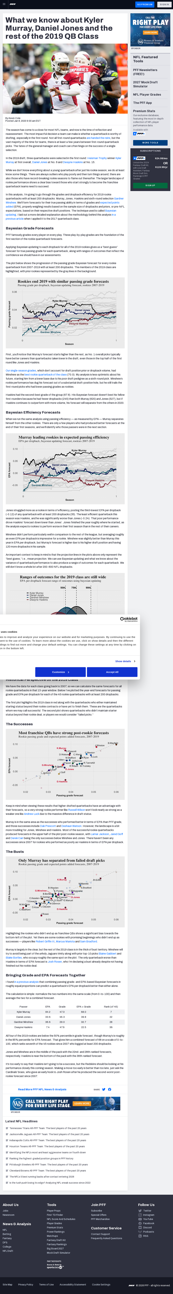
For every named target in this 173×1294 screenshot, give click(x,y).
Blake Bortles (14, 957)
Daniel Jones (39, 162)
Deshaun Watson (71, 826)
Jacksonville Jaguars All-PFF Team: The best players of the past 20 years (47, 1134)
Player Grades (54, 1223)
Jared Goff (116, 834)
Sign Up (150, 185)
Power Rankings (56, 1232)
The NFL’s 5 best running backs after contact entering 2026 (39, 1177)
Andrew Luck (31, 813)
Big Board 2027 (55, 1248)
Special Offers (98, 1215)
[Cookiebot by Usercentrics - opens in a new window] (145, 619)
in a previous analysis (26, 981)
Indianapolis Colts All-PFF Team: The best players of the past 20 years (45, 1140)
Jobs (5, 1211)
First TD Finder (55, 1215)
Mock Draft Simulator (58, 1253)
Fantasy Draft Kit (56, 1240)
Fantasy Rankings (57, 1244)
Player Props (53, 1211)
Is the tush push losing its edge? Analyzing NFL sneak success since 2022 (48, 1183)
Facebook (148, 1223)
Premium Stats (55, 1227)
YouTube (148, 1219)
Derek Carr (17, 838)
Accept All (136, 671)
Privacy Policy (25, 1284)
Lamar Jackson (100, 834)
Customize (86, 671)
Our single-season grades (21, 370)
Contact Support (100, 1234)
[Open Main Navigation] (4, 4)
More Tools (150, 143)
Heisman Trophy (97, 158)
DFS (5, 1242)
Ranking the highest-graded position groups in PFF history (39, 1158)
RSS (145, 1236)
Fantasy (7, 1238)
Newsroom (8, 1215)
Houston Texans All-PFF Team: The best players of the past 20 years (45, 1146)
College (7, 1247)
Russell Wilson (76, 809)
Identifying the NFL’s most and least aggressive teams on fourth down (45, 1152)
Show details (146, 661)
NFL (5, 1230)
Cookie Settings (101, 1284)
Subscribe (96, 1211)
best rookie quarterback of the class (45, 374)
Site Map (7, 1284)
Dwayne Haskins (73, 162)
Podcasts (148, 1232)
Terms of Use (46, 1284)
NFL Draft (8, 1251)
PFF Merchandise (100, 1219)
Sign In (164, 4)
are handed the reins (98, 138)
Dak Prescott (48, 826)
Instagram (148, 1215)
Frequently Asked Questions (106, 1238)
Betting (7, 1234)
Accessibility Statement (73, 1284)
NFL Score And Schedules (61, 1219)
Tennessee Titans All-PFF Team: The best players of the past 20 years (45, 1128)
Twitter (147, 1211)
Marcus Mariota (65, 941)
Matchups (52, 1236)
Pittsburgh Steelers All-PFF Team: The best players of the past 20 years (46, 1164)
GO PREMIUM (145, 4)
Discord (147, 1227)
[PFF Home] (13, 4)
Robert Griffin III (45, 941)
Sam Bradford (88, 941)
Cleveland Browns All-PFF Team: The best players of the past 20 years (45, 1170)
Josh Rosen (55, 961)
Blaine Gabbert (107, 953)
